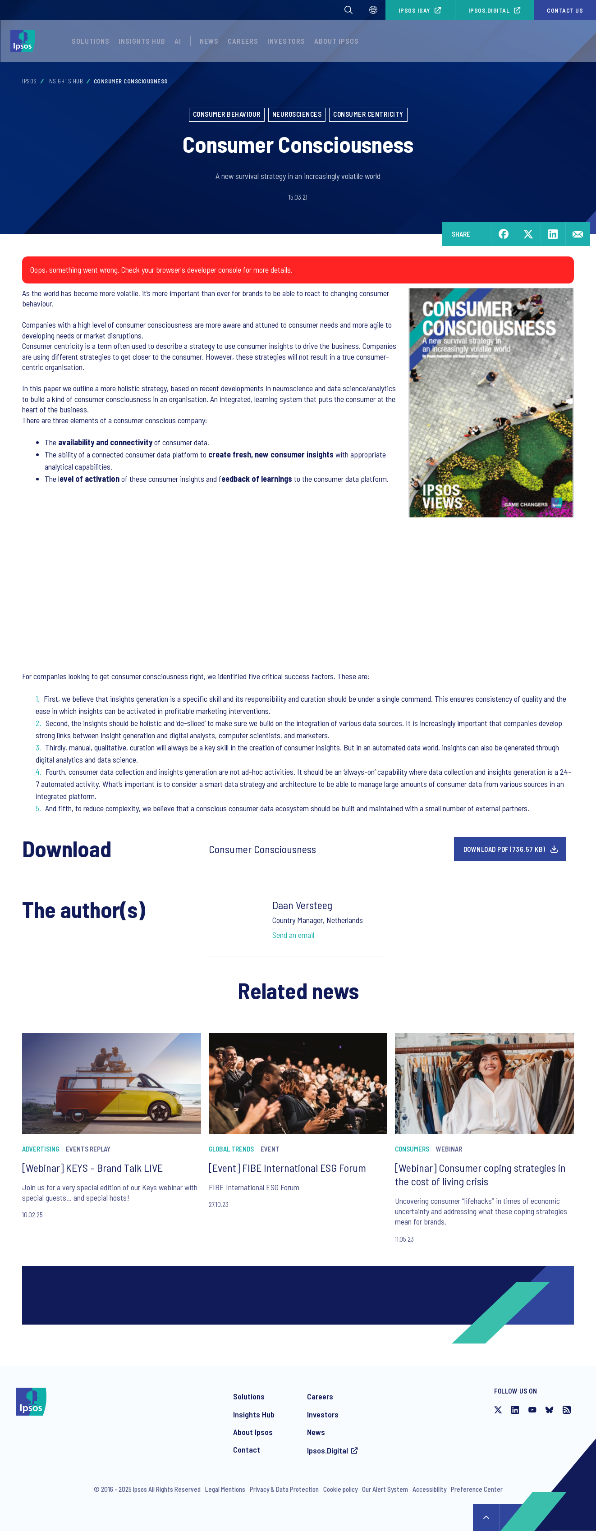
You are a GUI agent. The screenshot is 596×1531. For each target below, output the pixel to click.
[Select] (373, 10)
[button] (348, 10)
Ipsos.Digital (489, 10)
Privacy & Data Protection (284, 1489)
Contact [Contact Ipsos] (246, 1449)
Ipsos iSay (415, 10)
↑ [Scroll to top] (486, 1517)
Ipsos (29, 81)
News (316, 1432)
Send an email (293, 935)
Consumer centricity (368, 114)
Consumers (412, 1149)
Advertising (40, 1149)
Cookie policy (340, 1489)
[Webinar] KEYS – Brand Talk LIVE (92, 1167)
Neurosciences (297, 114)
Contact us (565, 10)
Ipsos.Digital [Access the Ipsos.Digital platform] (327, 1450)
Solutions (91, 41)
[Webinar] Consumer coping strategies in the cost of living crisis (480, 1174)
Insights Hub (65, 81)
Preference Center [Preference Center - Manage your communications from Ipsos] (477, 1489)
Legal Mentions (225, 1489)
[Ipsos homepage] (25, 41)
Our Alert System (385, 1489)
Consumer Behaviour (227, 114)
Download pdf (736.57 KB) (504, 849)
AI (177, 41)
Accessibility (429, 1489)
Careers (243, 41)
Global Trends (231, 1149)
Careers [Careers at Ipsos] (320, 1396)
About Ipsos (253, 1432)
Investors (323, 1414)
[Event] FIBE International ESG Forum (287, 1167)
